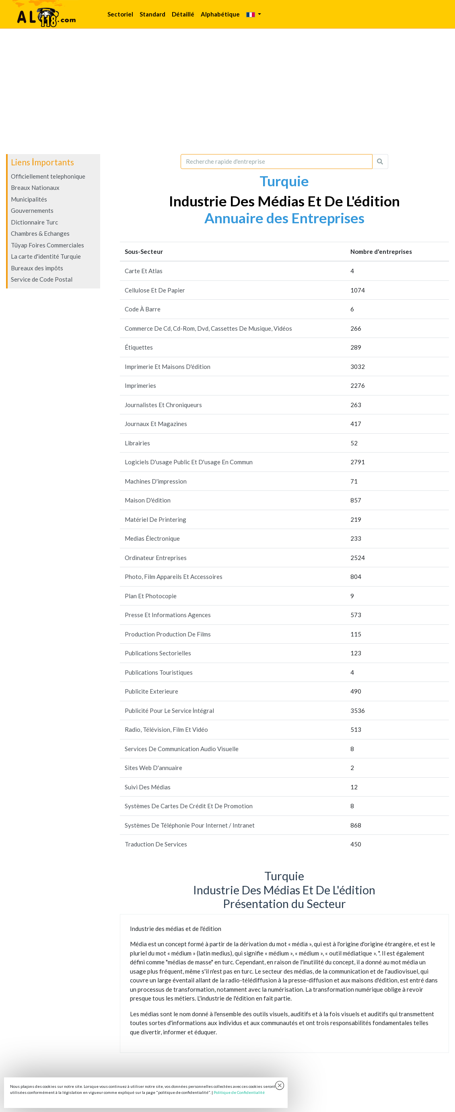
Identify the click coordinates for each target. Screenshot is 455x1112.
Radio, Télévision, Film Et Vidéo (166, 729)
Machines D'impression (156, 481)
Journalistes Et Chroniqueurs (163, 404)
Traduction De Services (156, 844)
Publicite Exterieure (151, 691)
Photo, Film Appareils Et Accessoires (173, 576)
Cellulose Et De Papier (155, 290)
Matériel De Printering (155, 519)
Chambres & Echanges (40, 233)
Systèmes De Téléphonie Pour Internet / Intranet (190, 825)
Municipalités (29, 199)
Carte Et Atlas (144, 270)
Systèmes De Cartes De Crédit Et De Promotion (189, 805)
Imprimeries (140, 385)
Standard (152, 14)
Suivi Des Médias (148, 787)
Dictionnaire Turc (34, 222)
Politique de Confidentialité (239, 1092)
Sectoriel (120, 14)
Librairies (137, 443)
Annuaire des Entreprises (284, 217)
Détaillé (183, 14)
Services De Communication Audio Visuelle (182, 748)
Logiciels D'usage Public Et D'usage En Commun (189, 461)
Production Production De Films (168, 634)
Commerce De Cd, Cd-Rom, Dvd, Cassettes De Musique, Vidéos (208, 328)
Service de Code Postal (41, 279)
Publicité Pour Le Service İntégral (169, 710)
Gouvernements (32, 210)
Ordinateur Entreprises (156, 557)
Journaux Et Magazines (156, 423)
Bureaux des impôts (37, 268)
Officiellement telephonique (48, 176)
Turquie (284, 180)
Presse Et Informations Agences (168, 614)
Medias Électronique (152, 538)
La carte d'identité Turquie (46, 256)
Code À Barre (143, 309)
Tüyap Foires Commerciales (47, 245)
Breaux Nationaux (35, 187)
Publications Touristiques (159, 672)
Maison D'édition (148, 500)
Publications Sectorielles (158, 653)
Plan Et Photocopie (151, 595)
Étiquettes (139, 347)
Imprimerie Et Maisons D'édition (167, 366)
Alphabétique (220, 14)
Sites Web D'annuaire (153, 767)
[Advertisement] (227, 91)
